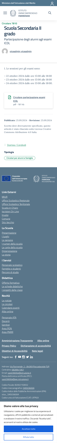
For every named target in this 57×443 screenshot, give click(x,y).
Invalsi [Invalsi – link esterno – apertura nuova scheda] (5, 215)
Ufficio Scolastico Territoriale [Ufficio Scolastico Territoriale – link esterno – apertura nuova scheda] (16, 204)
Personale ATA (9, 317)
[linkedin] (31, 357)
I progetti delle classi (12, 290)
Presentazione (9, 233)
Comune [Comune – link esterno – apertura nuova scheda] (6, 219)
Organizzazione (9, 251)
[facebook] (15, 357)
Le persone (7, 240)
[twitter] (27, 357)
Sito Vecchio (8, 222)
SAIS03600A (28, 388)
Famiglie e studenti (11, 268)
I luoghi (5, 236)
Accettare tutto (28, 428)
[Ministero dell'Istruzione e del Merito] (18, 3)
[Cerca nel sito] (49, 13)
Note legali (37, 351)
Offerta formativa (10, 283)
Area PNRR (7, 332)
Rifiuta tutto (28, 437)
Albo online (7, 311)
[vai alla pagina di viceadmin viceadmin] (21, 51)
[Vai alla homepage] (13, 13)
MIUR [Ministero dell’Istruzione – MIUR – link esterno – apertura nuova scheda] (4, 197)
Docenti (6, 321)
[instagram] (23, 357)
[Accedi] (52, 3)
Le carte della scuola (12, 247)
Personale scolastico (12, 265)
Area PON (7, 328)
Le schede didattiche (12, 286)
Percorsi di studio (10, 272)
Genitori (6, 325)
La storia (6, 254)
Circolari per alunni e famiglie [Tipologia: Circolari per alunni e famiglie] (20, 158)
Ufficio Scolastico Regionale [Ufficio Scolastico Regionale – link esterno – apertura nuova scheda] (15, 200)
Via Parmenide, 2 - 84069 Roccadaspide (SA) (29, 366)
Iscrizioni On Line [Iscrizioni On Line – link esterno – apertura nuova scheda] (10, 211)
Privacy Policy (9, 346)
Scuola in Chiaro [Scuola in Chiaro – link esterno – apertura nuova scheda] (10, 208)
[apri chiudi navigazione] (5, 13)
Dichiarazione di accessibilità (36, 346)
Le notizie (7, 300)
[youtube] (19, 357)
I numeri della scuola (12, 244)
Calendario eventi (10, 308)
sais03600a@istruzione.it (19, 372)
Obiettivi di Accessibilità (14, 351)
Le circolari (7, 304)
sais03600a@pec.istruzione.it (15, 379)
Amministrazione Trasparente (17, 340)
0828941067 (18, 369)
